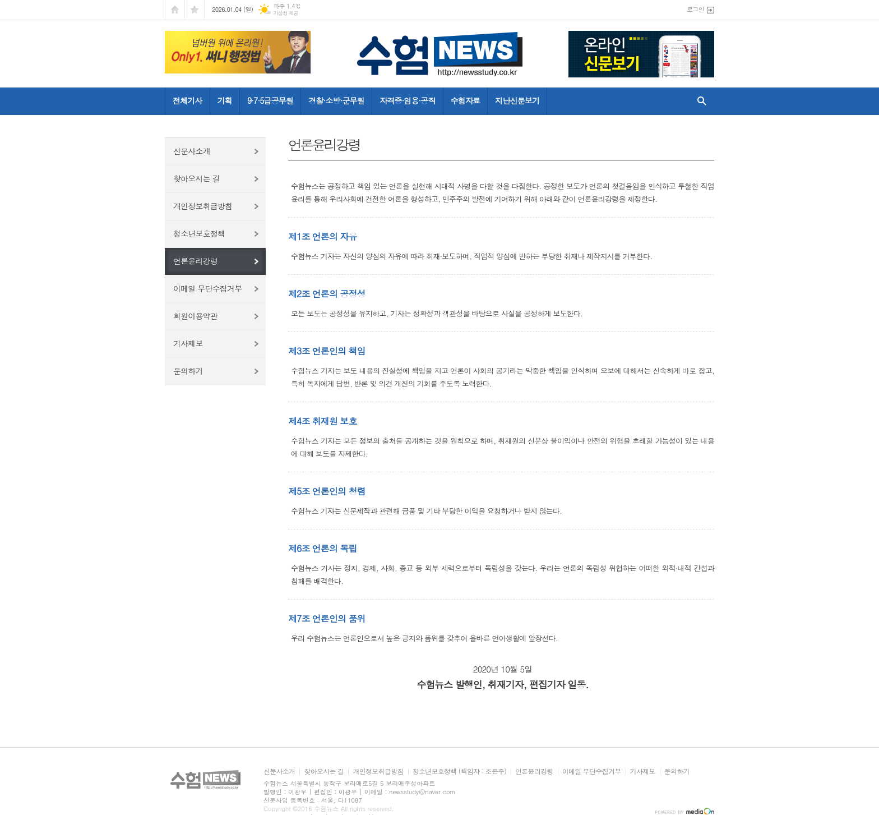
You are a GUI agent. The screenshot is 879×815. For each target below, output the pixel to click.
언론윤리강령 (195, 260)
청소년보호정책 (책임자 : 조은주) (459, 771)
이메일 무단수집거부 (207, 288)
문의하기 (188, 370)
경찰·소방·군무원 (336, 100)
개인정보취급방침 (202, 205)
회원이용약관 (195, 315)
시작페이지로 (174, 10)
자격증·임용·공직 (408, 100)
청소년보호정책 (199, 233)
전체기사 (187, 100)
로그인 (695, 9)
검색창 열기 (699, 101)
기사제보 (188, 343)
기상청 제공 (285, 13)
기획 (225, 100)
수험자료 (465, 100)
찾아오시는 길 (196, 178)
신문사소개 (191, 150)
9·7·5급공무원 (270, 100)
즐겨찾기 (194, 10)
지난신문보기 (517, 100)
